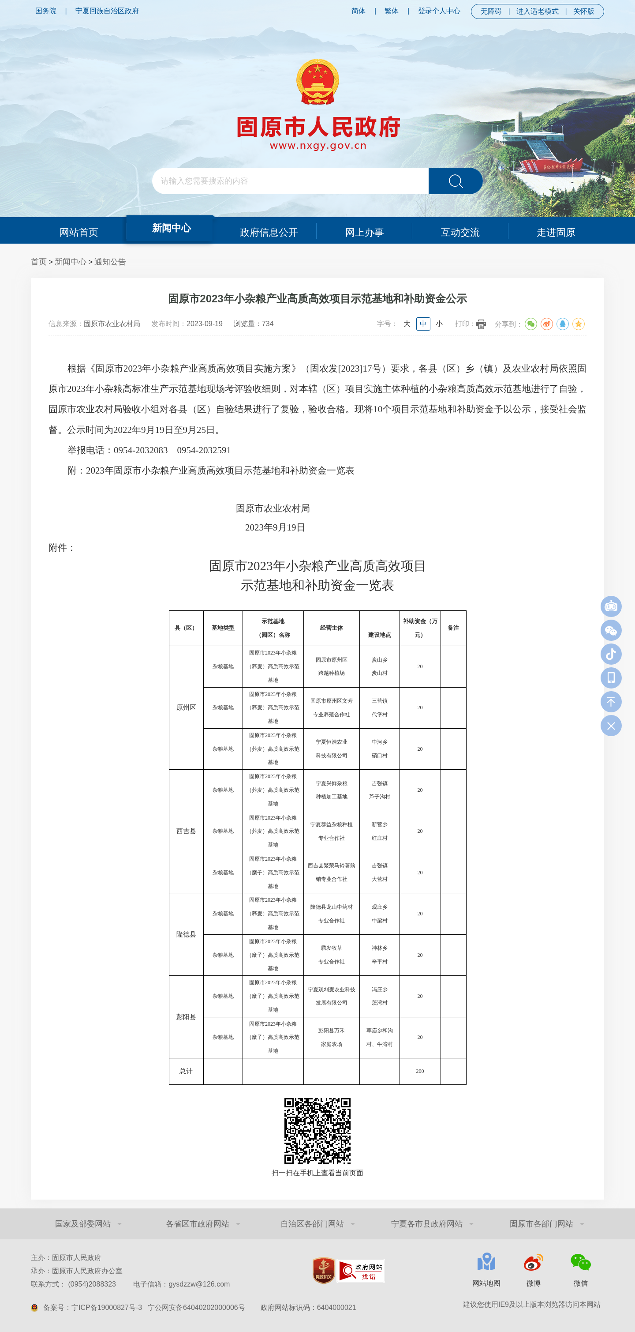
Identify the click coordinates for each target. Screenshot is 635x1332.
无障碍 (491, 11)
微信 (581, 1283)
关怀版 (583, 11)
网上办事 (364, 230)
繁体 (392, 11)
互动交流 (460, 230)
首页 (39, 261)
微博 (534, 1283)
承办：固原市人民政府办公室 (77, 1271)
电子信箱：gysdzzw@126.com (181, 1284)
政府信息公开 (269, 230)
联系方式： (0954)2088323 (130, 1284)
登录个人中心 (439, 11)
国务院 (45, 11)
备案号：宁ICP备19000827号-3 (92, 1307)
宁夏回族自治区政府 (107, 11)
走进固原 (556, 230)
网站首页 (78, 230)
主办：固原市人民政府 (66, 1257)
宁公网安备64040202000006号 (196, 1307)
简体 (358, 11)
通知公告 (110, 261)
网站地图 (486, 1283)
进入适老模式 (537, 11)
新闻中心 (171, 227)
